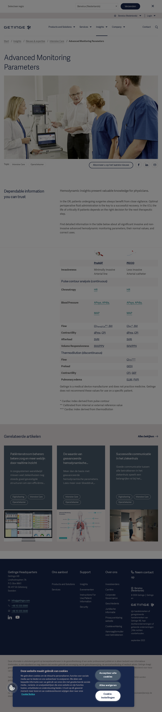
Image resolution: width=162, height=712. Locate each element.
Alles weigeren (108, 685)
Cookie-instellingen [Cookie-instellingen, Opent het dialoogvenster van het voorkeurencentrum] (108, 696)
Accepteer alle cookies (108, 675)
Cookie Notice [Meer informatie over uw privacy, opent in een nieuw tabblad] (28, 694)
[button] (12, 688)
